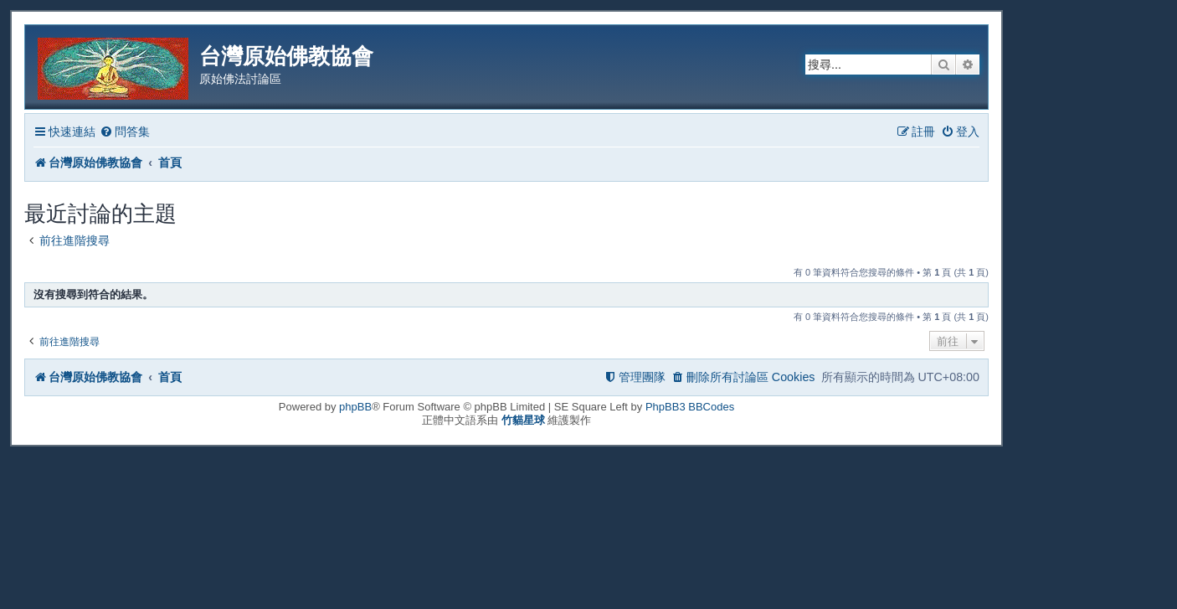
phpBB (355, 406)
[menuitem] (125, 132)
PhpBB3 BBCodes (689, 406)
